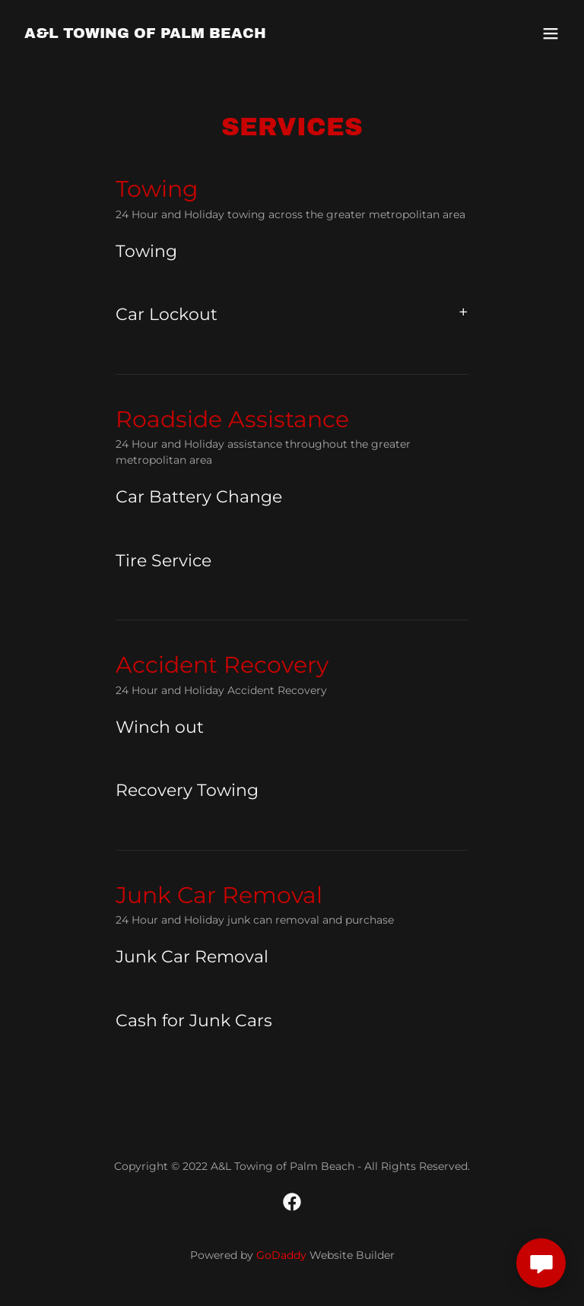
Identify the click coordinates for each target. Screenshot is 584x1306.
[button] (550, 33)
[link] (145, 34)
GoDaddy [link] (281, 1255)
